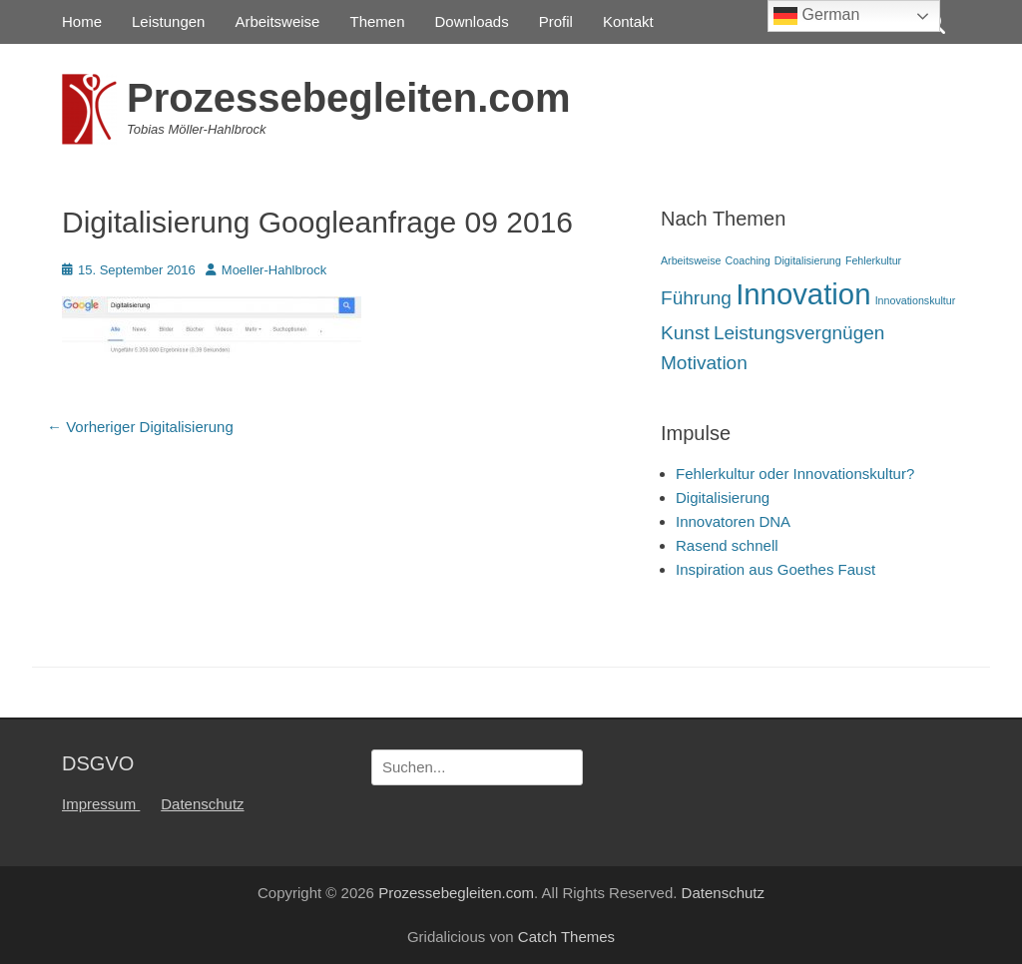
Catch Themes (566, 936)
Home (82, 21)
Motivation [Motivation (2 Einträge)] (704, 362)
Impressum (101, 803)
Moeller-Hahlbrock (274, 269)
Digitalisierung (722, 497)
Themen (376, 21)
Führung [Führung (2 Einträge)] (696, 297)
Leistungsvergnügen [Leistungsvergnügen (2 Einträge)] (799, 332)
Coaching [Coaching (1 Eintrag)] (748, 260)
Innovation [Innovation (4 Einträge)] (803, 293)
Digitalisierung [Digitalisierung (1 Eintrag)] (807, 260)
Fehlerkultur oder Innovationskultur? (795, 473)
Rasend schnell (727, 545)
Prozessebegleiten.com (349, 98)
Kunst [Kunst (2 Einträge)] (685, 332)
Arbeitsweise (277, 21)
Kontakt (628, 21)
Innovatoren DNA (733, 521)
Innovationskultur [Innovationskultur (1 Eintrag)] (915, 300)
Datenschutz (202, 803)
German (816, 16)
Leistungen (168, 21)
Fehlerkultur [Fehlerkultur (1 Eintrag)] (873, 260)
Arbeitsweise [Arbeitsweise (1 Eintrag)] (691, 260)
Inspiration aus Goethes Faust (775, 569)
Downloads (472, 21)
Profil (556, 21)
